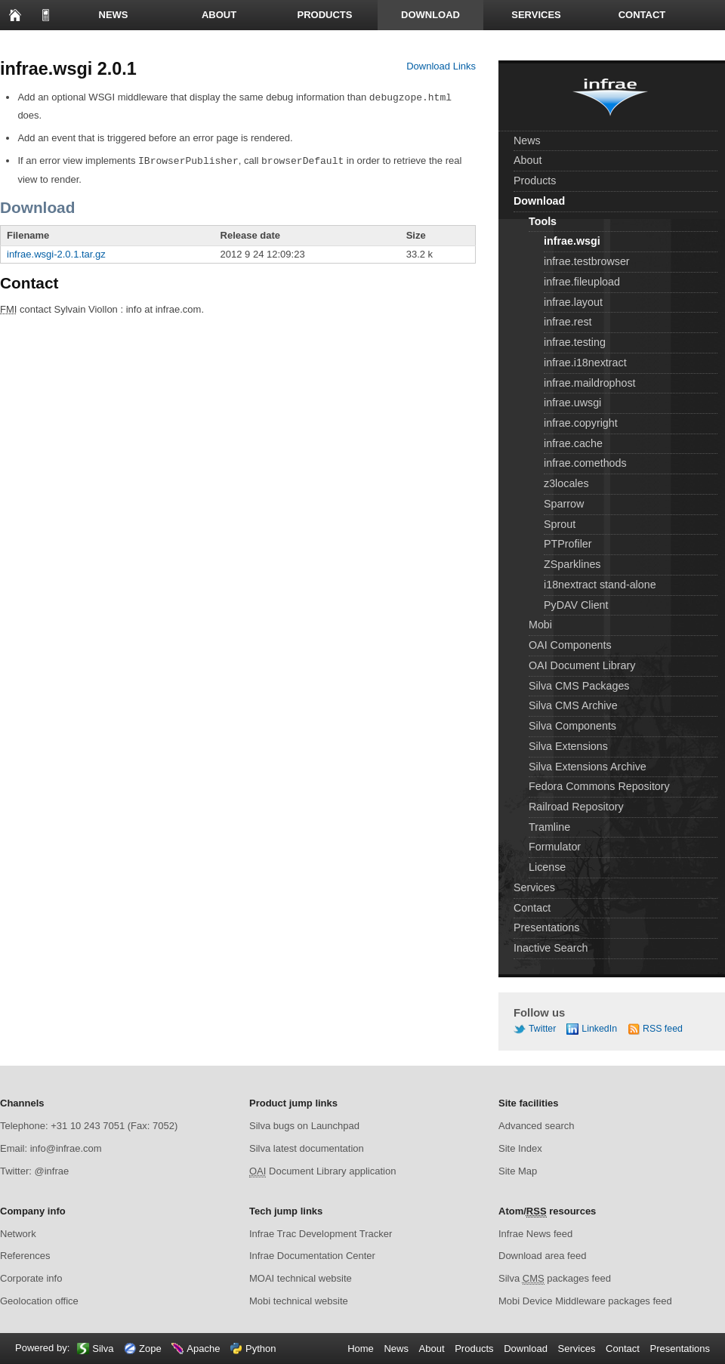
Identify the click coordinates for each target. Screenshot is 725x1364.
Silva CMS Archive (573, 705)
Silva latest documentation (306, 1148)
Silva (102, 1348)
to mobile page (45, 15)
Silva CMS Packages (579, 686)
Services (536, 14)
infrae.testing (575, 342)
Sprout (559, 524)
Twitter (542, 1028)
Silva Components (572, 726)
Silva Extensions (568, 746)
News (113, 14)
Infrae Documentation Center (312, 1255)
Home (15, 15)
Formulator (555, 847)
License (547, 867)
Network (18, 1233)
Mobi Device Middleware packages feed (585, 1301)
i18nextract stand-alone (600, 585)
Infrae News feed (535, 1233)
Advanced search (536, 1125)
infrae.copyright (581, 423)
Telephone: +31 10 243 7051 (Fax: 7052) (88, 1125)
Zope (150, 1348)
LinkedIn (599, 1028)
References (25, 1255)
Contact (642, 14)
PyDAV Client (576, 605)
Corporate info (31, 1278)
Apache (203, 1348)
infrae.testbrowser (587, 261)
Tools (543, 221)
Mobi (540, 625)
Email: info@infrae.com (51, 1148)
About (219, 14)
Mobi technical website (298, 1301)
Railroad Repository (576, 807)
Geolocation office (39, 1301)
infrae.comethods (585, 463)
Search (121, 45)
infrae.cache (573, 443)
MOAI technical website (300, 1278)
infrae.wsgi (572, 241)
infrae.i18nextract (585, 362)
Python (260, 1348)
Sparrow (564, 504)
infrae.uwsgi (572, 403)
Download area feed (542, 1255)
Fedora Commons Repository (599, 786)
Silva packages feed (554, 1279)
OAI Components (570, 645)
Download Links (441, 66)
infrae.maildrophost (590, 383)
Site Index (520, 1148)
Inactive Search (551, 948)
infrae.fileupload (582, 282)
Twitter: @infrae (34, 1171)
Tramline (549, 827)
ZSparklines (572, 564)
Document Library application (322, 1171)
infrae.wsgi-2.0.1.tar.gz (56, 252)
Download (430, 14)
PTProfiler (568, 544)
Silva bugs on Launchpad (304, 1125)
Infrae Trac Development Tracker (320, 1233)
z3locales (566, 483)
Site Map (517, 1171)
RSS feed (663, 1028)
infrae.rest (568, 322)
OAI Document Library (582, 665)
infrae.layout (573, 302)
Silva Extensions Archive (587, 767)
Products (325, 14)
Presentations (53, 45)
